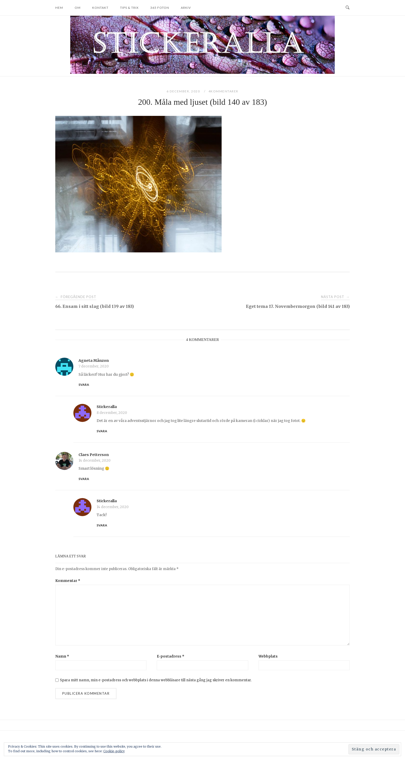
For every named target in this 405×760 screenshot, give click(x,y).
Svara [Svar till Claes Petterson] (84, 479)
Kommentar (67, 581)
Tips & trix (129, 8)
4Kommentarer (223, 91)
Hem (59, 8)
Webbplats (268, 656)
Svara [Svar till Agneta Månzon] (84, 385)
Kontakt (100, 8)
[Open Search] (347, 7)
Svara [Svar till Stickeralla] (102, 431)
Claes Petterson (94, 454)
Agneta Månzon (94, 360)
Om (78, 8)
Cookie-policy (114, 751)
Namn (62, 656)
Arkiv (186, 8)
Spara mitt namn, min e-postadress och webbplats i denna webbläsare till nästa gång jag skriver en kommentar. (156, 680)
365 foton (159, 8)
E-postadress (170, 656)
